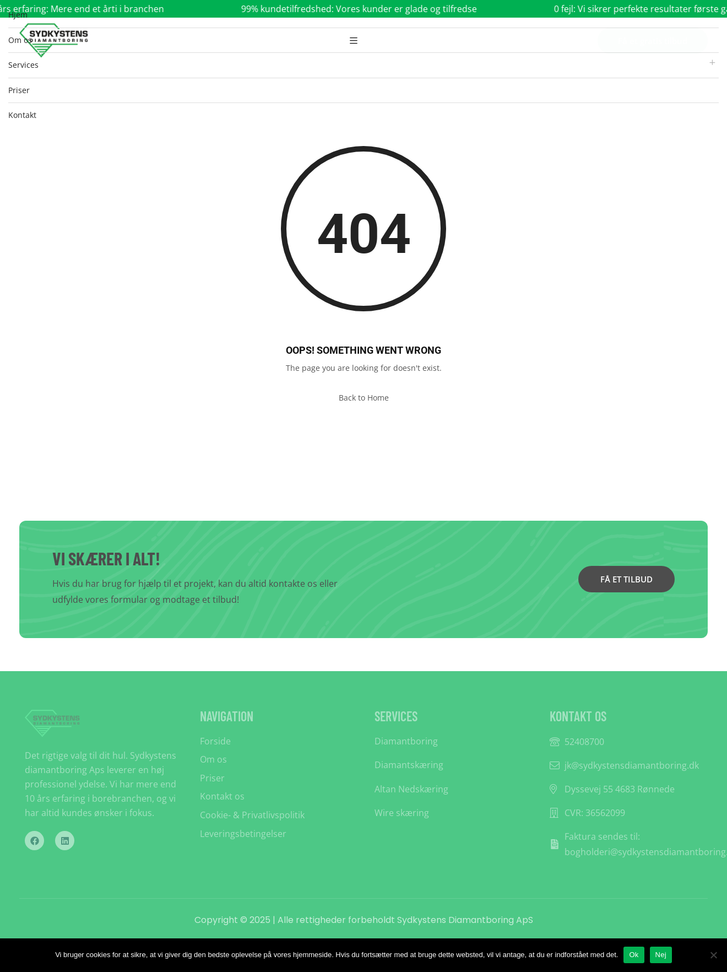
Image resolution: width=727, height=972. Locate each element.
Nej (660, 955)
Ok (633, 955)
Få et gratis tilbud (652, 40)
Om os (20, 40)
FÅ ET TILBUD (626, 579)
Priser (19, 90)
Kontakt (22, 115)
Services (23, 65)
